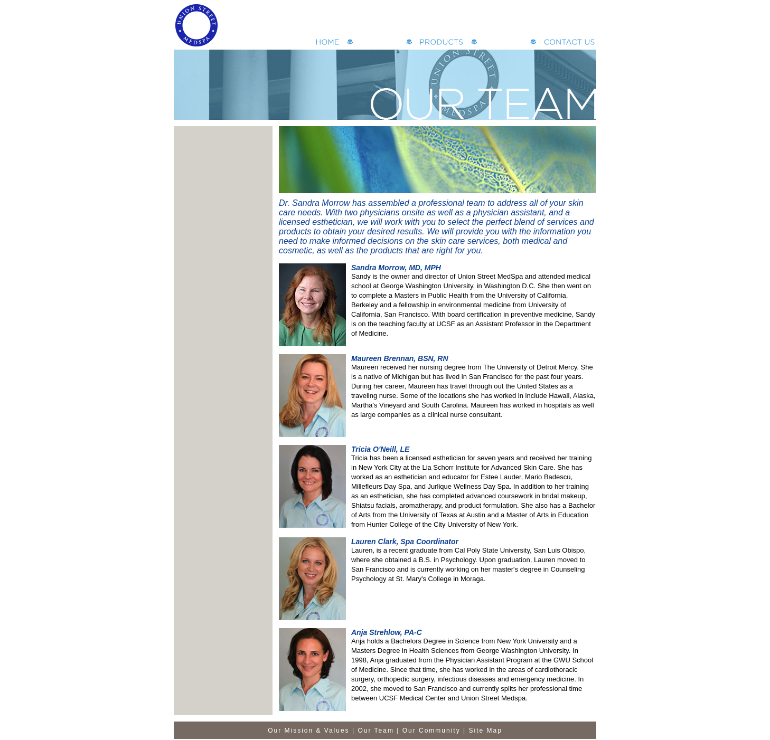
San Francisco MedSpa (327, 42)
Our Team (375, 730)
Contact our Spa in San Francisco (569, 42)
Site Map (485, 730)
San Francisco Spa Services (379, 42)
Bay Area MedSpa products (441, 42)
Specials (503, 42)
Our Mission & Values (309, 730)
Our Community (431, 730)
